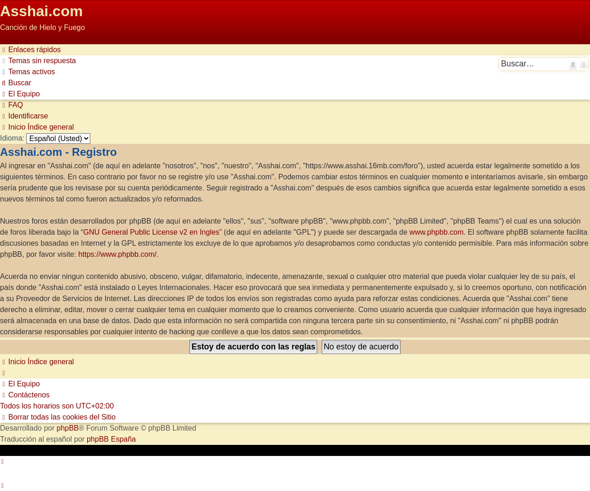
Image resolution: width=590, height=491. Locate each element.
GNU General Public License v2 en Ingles (151, 232)
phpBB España (111, 439)
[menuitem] (38, 61)
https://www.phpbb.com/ (117, 254)
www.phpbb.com (436, 232)
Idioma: (12, 138)
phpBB (68, 428)
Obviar (11, 38)
